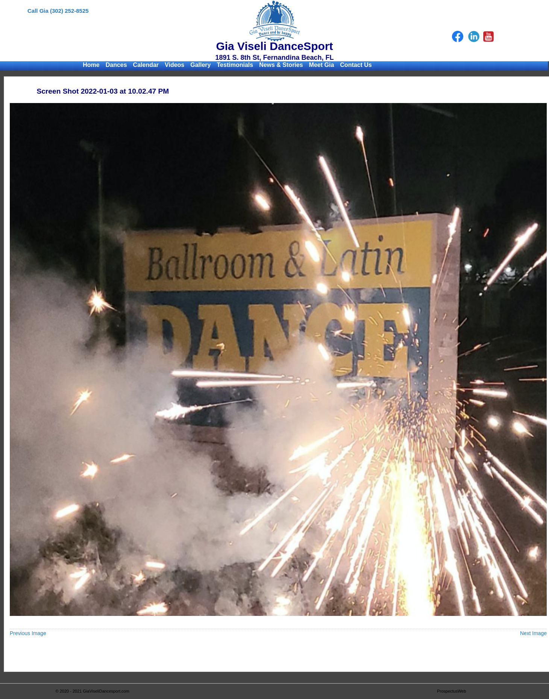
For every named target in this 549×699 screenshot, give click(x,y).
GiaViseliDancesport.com (106, 691)
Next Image (533, 633)
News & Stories (281, 65)
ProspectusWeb (451, 691)
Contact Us (356, 65)
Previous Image (28, 633)
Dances (116, 65)
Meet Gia (321, 65)
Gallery (200, 65)
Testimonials (235, 65)
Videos (174, 65)
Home (91, 65)
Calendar (146, 65)
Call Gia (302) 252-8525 (58, 11)
